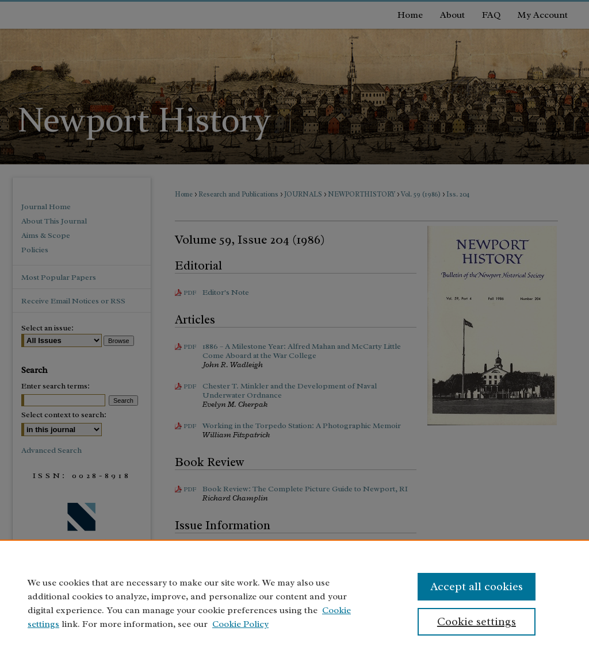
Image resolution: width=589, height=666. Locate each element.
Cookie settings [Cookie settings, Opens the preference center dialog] (476, 621)
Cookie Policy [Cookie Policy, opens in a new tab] (240, 624)
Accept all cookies (476, 586)
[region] (294, 603)
